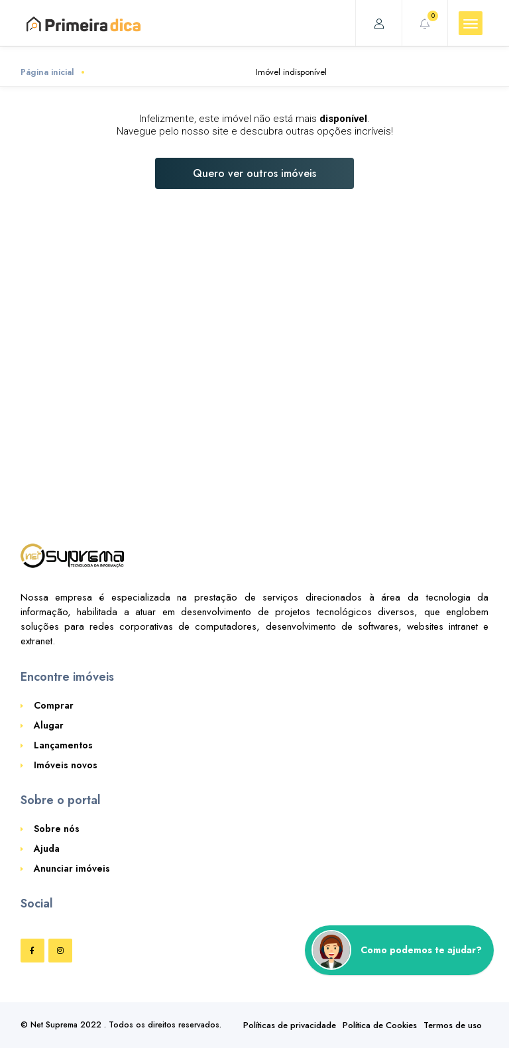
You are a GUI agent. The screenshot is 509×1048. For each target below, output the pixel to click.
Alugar (49, 725)
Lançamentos (63, 745)
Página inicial (47, 72)
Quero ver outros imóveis (254, 173)
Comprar (54, 705)
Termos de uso (453, 1025)
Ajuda (47, 848)
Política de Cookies (380, 1025)
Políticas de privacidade (289, 1025)
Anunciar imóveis (72, 868)
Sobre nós (57, 828)
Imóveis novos (65, 765)
